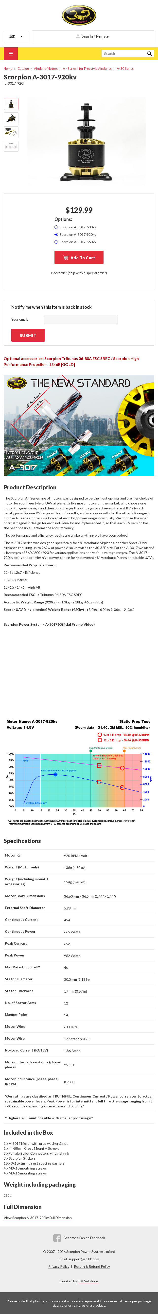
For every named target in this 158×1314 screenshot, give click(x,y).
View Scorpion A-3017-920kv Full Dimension (38, 1218)
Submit (28, 335)
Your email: (19, 319)
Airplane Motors (46, 69)
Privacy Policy (58, 1266)
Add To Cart (82, 257)
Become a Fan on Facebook (84, 1238)
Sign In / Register (96, 36)
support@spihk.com (84, 1259)
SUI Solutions (88, 1281)
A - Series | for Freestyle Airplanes (87, 69)
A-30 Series (125, 69)
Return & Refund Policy (92, 1266)
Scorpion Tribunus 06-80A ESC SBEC (77, 358)
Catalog (23, 69)
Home (8, 69)
